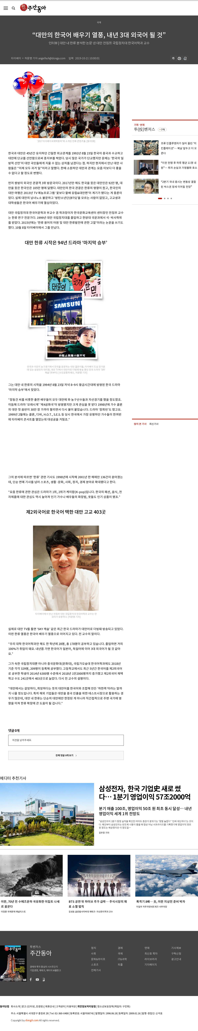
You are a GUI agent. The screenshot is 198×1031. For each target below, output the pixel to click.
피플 (120, 964)
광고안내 (176, 959)
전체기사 (96, 970)
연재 (147, 948)
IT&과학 (122, 959)
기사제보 (176, 948)
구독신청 (176, 953)
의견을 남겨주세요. (22, 740)
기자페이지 (151, 964)
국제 (120, 953)
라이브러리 (151, 959)
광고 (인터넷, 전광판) (33, 1006)
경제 (120, 948)
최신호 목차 (151, 953)
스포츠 (95, 964)
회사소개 (15, 1006)
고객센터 (60, 1006)
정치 (93, 948)
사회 (93, 953)
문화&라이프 (98, 959)
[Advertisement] (57, 447)
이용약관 (71, 1006)
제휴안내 (49, 1006)
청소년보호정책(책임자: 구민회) (113, 1006)
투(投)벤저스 (144, 129)
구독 (163, 129)
